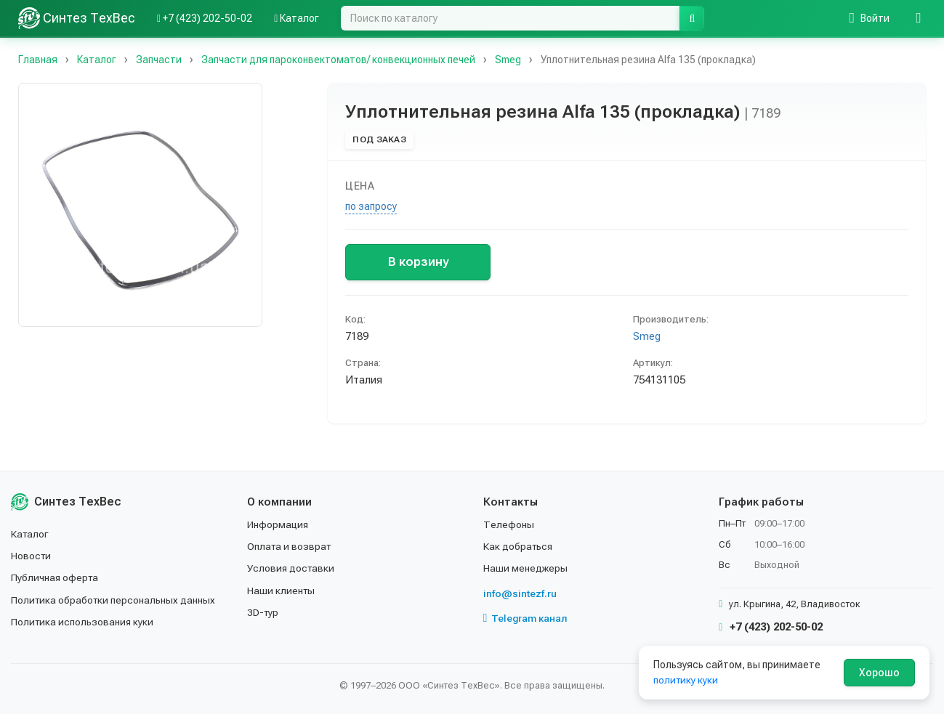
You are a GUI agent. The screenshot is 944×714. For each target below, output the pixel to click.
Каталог (30, 534)
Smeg (647, 336)
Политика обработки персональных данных (114, 600)
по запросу (371, 206)
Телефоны (508, 524)
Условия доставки (291, 568)
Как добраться (518, 546)
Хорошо (879, 672)
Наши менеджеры (525, 568)
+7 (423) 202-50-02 (771, 626)
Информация (278, 524)
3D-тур (263, 612)
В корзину (418, 261)
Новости (31, 555)
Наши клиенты (281, 590)
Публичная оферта (55, 577)
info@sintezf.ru (520, 593)
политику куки (686, 680)
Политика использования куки (83, 622)
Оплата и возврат (290, 546)
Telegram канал (526, 618)
